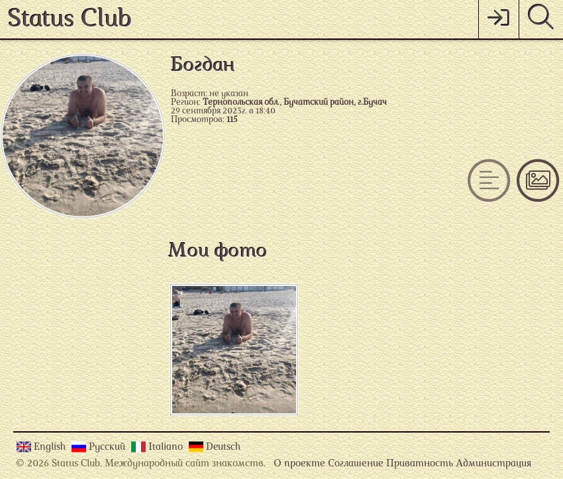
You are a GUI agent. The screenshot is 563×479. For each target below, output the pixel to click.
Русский (108, 447)
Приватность (419, 464)
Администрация (493, 464)
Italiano (166, 447)
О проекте (299, 464)
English (51, 447)
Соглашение (356, 464)
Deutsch (223, 447)
